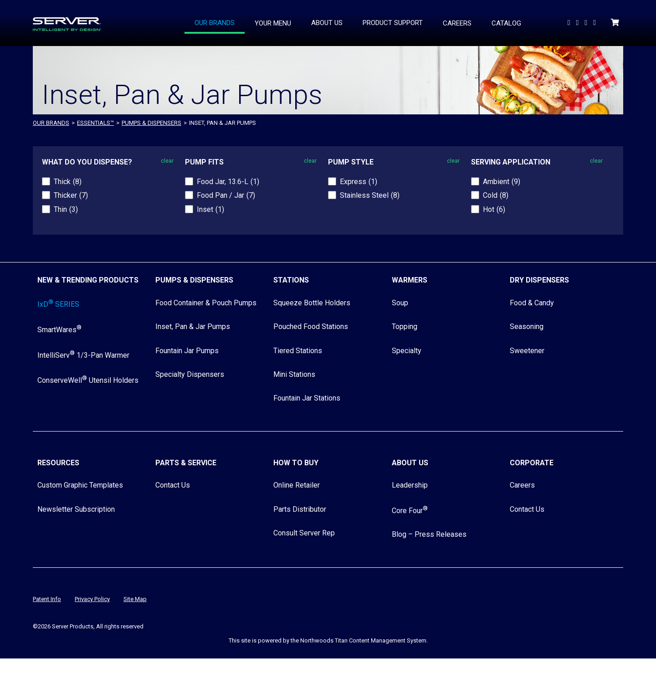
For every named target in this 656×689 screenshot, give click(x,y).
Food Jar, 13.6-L (228, 181)
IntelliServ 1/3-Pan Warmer (83, 355)
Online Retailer (296, 485)
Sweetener (527, 350)
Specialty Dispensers (189, 374)
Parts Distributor (299, 509)
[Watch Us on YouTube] (570, 22)
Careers (522, 485)
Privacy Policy (92, 599)
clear (167, 161)
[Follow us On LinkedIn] (578, 22)
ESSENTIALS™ (95, 122)
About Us (410, 462)
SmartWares (59, 329)
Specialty (406, 350)
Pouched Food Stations (310, 326)
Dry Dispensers (539, 280)
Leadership (410, 485)
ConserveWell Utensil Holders (87, 380)
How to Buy (295, 462)
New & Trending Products (87, 280)
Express (358, 181)
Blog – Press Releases (429, 534)
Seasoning (526, 326)
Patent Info (47, 599)
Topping (404, 326)
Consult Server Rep (304, 533)
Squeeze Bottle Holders (311, 302)
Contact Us (172, 485)
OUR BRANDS (51, 122)
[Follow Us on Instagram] (595, 22)
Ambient (501, 181)
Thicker (71, 195)
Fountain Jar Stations (306, 398)
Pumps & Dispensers (151, 122)
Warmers (409, 280)
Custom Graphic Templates (80, 485)
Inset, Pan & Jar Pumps (192, 326)
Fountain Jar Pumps (187, 350)
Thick (68, 181)
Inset (210, 209)
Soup (400, 302)
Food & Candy (532, 302)
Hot (494, 209)
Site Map (135, 599)
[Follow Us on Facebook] (586, 22)
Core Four (410, 510)
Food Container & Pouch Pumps (205, 302)
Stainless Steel (370, 195)
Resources (58, 462)
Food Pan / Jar (226, 195)
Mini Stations (294, 374)
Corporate (532, 462)
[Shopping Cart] (616, 22)
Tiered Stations (297, 350)
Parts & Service (185, 462)
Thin (66, 209)
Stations (291, 280)
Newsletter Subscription (76, 509)
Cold (495, 195)
